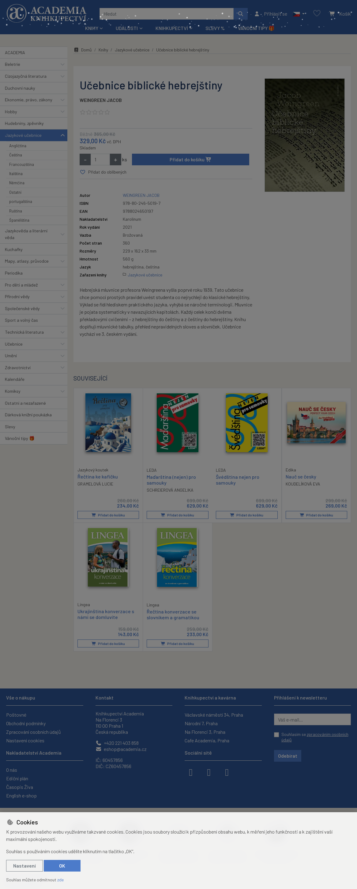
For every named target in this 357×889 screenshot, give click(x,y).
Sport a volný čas (21, 320)
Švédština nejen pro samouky (237, 480)
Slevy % (215, 28)
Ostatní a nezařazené (25, 403)
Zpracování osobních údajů (33, 732)
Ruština (15, 210)
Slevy (10, 426)
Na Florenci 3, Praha (205, 732)
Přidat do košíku (191, 159)
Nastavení (24, 865)
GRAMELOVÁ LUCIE (95, 483)
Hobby (11, 111)
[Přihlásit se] (270, 14)
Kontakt (105, 697)
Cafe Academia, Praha (207, 740)
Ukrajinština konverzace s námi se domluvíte (105, 614)
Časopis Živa (19, 787)
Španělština (19, 220)
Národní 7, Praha (201, 723)
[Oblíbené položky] (316, 13)
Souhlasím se (314, 737)
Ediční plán (17, 778)
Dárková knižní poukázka (28, 414)
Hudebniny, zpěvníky (24, 123)
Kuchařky (14, 249)
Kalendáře (14, 379)
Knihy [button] (91, 28)
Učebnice (14, 344)
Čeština (15, 154)
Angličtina (17, 145)
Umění (11, 355)
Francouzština (21, 164)
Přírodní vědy (17, 296)
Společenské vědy (22, 308)
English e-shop (21, 795)
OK (62, 865)
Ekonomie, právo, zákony (28, 99)
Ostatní (15, 192)
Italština (16, 173)
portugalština (20, 201)
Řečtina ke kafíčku (97, 476)
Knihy (103, 49)
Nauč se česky (301, 476)
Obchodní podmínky (26, 723)
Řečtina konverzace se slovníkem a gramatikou (173, 614)
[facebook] (191, 772)
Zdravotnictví (18, 367)
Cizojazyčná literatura (26, 76)
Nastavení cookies (25, 740)
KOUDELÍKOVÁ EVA (303, 483)
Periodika (14, 273)
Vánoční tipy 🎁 (256, 28)
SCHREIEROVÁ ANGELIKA (170, 490)
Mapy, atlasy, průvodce (27, 261)
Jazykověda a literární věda (26, 234)
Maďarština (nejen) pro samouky (171, 480)
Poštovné (16, 715)
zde (60, 879)
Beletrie (12, 64)
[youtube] (227, 772)
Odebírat (287, 756)
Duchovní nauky (20, 88)
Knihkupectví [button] (172, 28)
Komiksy (13, 391)
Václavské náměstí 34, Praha (214, 715)
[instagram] (209, 772)
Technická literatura (24, 332)
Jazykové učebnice (23, 135)
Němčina (16, 182)
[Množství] (100, 159)
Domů (82, 49)
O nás (11, 770)
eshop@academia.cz (121, 749)
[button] (299, 14)
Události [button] (127, 28)
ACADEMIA (15, 52)
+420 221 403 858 (117, 743)
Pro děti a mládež (21, 284)
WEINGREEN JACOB (101, 100)
